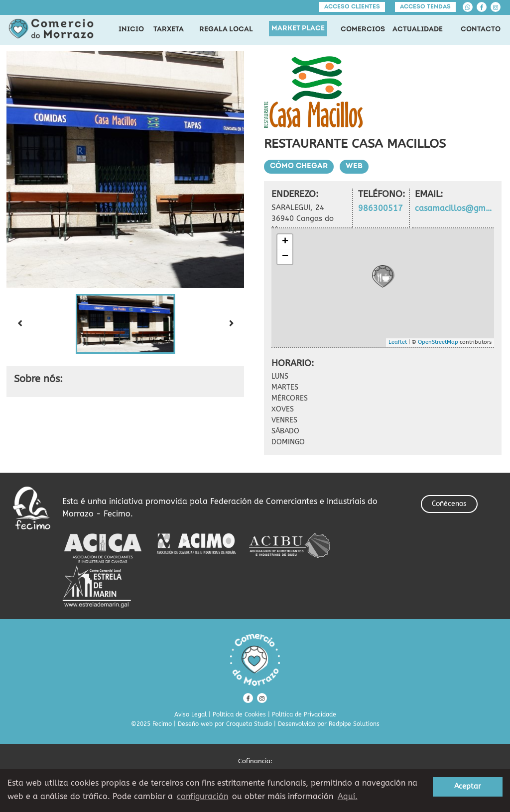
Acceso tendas (425, 7)
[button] (125, 324)
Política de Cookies (239, 714)
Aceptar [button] (467, 786)
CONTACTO (481, 29)
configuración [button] (202, 796)
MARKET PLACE (298, 28)
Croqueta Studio (249, 723)
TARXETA (168, 29)
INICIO (131, 29)
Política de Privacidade (304, 714)
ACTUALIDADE (417, 29)
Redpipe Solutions (354, 723)
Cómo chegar (299, 166)
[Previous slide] (19, 323)
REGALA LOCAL (226, 29)
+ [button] (285, 241)
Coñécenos (449, 504)
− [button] (285, 256)
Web (354, 166)
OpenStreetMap (438, 342)
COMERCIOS (363, 29)
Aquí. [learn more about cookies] (348, 796)
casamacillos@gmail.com (454, 208)
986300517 (380, 208)
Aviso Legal (190, 714)
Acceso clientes (352, 7)
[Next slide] (231, 323)
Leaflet (397, 342)
